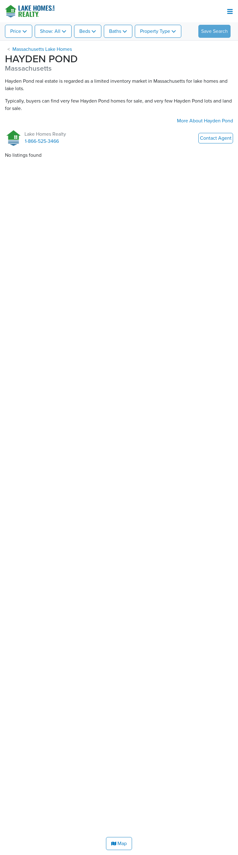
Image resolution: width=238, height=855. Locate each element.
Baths (115, 31)
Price (15, 31)
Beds (84, 31)
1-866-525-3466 (42, 141)
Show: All (50, 31)
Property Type (155, 31)
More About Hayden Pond (205, 121)
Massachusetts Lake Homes (42, 49)
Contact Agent (215, 138)
